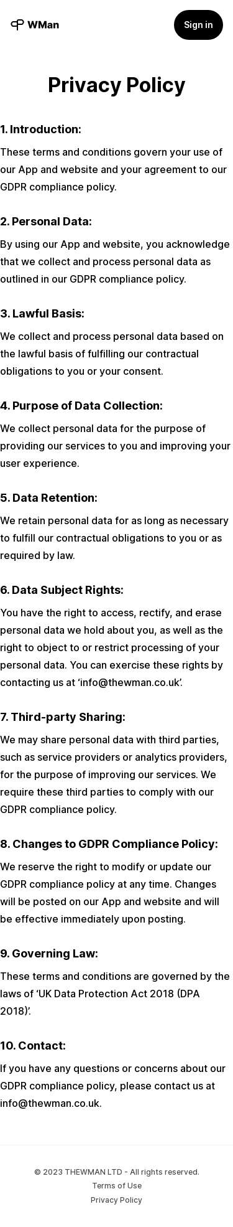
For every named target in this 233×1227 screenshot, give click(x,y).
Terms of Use (117, 1185)
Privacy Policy (116, 1200)
